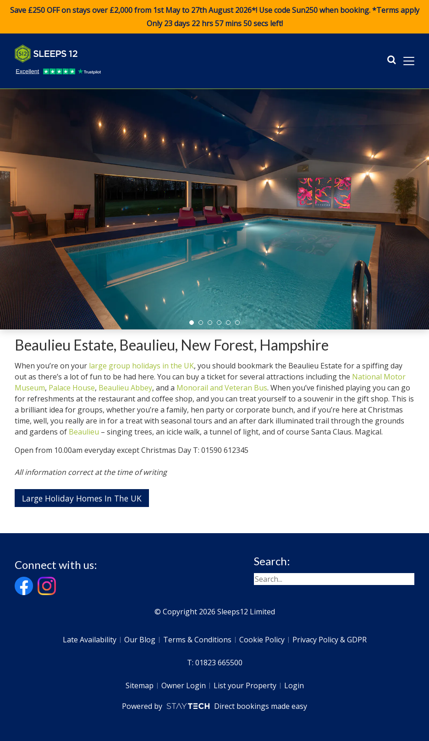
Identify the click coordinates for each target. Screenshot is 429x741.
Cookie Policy (262, 640)
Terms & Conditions (197, 640)
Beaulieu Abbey (125, 388)
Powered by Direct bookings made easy (214, 706)
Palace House (72, 388)
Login (294, 685)
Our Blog (139, 640)
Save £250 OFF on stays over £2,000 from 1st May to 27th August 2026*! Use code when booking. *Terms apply (214, 17)
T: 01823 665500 (214, 662)
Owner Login (183, 685)
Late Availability (89, 640)
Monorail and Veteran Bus (221, 388)
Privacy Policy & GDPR (329, 640)
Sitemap (140, 685)
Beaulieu (84, 432)
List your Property (245, 685)
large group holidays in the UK (141, 366)
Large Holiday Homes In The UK (82, 498)
